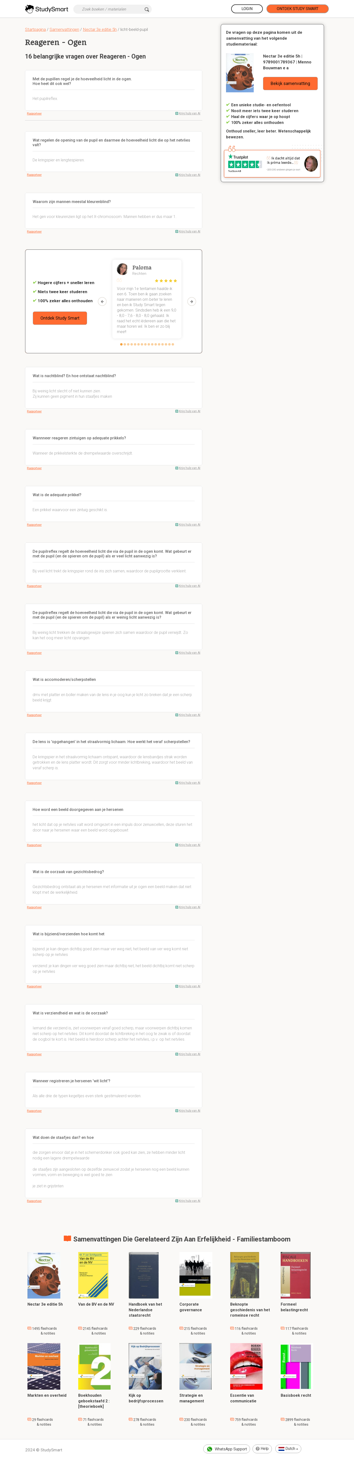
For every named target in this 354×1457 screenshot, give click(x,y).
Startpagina (35, 29)
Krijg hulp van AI (189, 113)
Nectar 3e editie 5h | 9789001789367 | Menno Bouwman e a (287, 62)
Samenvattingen (64, 29)
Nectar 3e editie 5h (100, 29)
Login (247, 8)
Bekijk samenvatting (290, 83)
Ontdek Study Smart (297, 8)
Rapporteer (34, 113)
